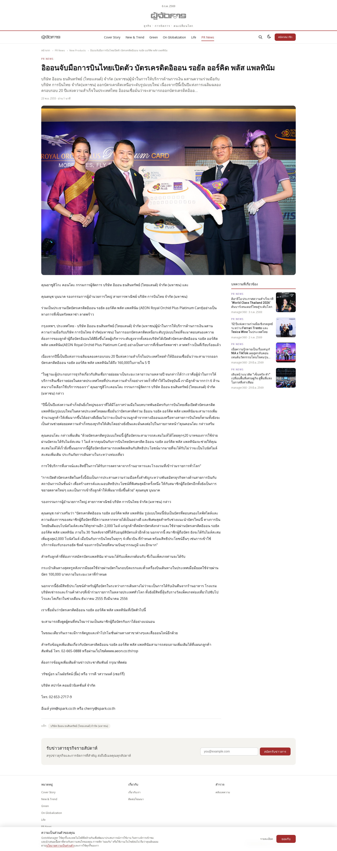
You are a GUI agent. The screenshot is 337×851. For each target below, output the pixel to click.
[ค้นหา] (260, 37)
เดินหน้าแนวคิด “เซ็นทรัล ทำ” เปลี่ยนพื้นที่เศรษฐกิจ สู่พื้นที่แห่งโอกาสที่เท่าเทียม (251, 378)
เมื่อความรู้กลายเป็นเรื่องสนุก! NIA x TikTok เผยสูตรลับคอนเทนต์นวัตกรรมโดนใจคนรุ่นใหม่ (250, 353)
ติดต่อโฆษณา (136, 799)
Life (193, 37)
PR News (207, 37)
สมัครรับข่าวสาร (275, 751)
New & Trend (135, 37)
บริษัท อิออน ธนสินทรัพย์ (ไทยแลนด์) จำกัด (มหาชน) (79, 726)
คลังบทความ (223, 792)
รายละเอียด (266, 839)
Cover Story (112, 37)
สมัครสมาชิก (285, 37)
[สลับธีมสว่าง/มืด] (269, 37)
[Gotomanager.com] (169, 16)
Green (153, 37)
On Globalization (174, 37)
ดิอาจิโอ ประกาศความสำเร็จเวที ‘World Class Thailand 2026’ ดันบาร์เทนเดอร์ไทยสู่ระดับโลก (252, 302)
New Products (77, 50)
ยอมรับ (286, 839)
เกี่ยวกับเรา (134, 792)
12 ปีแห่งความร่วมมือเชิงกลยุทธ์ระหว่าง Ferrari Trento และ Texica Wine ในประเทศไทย (252, 328)
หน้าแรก (45, 50)
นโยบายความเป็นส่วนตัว (60, 845)
